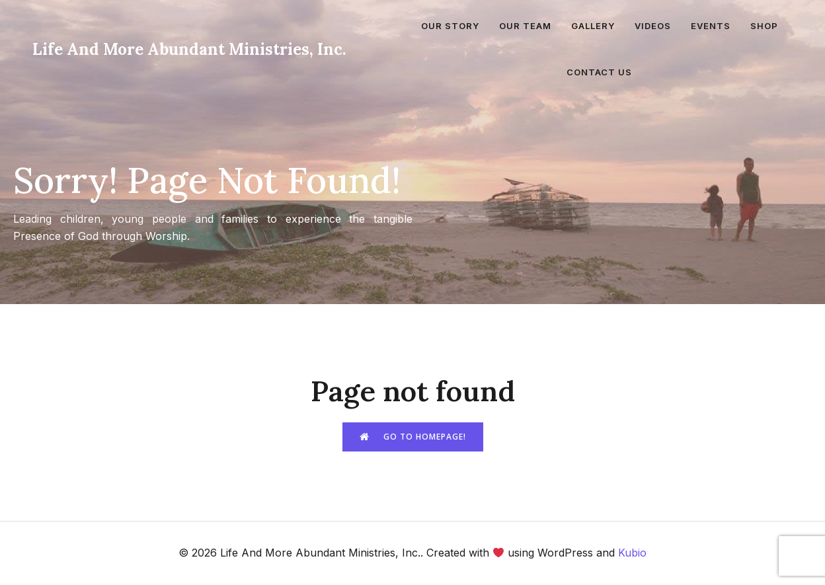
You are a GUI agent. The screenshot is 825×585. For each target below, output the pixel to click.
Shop (764, 25)
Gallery (593, 25)
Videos (653, 25)
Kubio (632, 552)
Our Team (525, 25)
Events (710, 25)
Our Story (450, 25)
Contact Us (599, 72)
